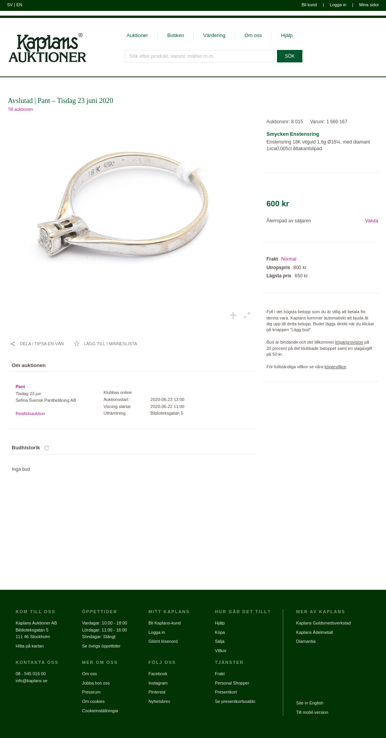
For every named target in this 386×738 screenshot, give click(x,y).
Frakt (220, 673)
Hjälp (287, 35)
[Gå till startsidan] (43, 61)
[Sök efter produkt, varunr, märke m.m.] (199, 56)
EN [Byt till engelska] (19, 4)
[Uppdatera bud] (47, 448)
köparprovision (349, 342)
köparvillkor (335, 366)
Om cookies (93, 701)
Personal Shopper (232, 683)
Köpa (220, 632)
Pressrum (91, 692)
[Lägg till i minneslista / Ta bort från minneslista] (105, 344)
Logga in (338, 4)
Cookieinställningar (100, 710)
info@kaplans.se (32, 680)
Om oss (253, 35)
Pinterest (156, 692)
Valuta (371, 221)
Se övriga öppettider (101, 646)
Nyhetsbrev (159, 701)
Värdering (214, 35)
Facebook (157, 673)
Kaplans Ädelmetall (314, 632)
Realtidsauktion (30, 413)
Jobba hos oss (96, 683)
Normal (289, 259)
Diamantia (306, 641)
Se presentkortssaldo (235, 701)
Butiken (175, 35)
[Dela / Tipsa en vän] (37, 344)
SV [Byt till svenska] (10, 4)
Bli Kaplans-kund (164, 623)
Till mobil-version (312, 712)
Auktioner (137, 35)
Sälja (219, 641)
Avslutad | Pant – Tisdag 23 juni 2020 (60, 101)
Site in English (309, 703)
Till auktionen (20, 109)
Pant (20, 386)
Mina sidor (369, 4)
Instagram (158, 683)
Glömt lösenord (163, 641)
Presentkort (226, 692)
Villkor (221, 650)
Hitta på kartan (30, 646)
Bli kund (309, 4)
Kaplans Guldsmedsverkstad (323, 623)
